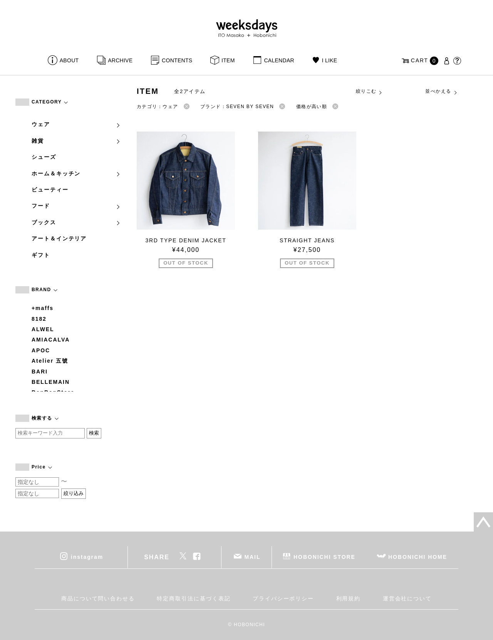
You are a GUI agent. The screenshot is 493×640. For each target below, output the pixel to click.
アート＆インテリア (59, 238)
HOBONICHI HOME (417, 557)
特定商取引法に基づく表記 (193, 598)
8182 (39, 319)
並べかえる (441, 91)
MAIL (253, 557)
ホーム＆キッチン (76, 173)
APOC (41, 350)
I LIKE (329, 60)
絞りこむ (369, 91)
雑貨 (76, 141)
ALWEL (43, 329)
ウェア (76, 124)
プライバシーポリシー (283, 598)
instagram (87, 557)
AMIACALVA (51, 340)
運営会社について (407, 598)
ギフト (41, 255)
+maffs (43, 308)
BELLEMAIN (51, 382)
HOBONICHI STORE (324, 557)
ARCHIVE (120, 60)
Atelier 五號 (50, 361)
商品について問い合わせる (98, 598)
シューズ (44, 157)
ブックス (76, 222)
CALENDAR (279, 60)
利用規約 (348, 598)
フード (76, 206)
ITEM (228, 60)
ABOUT (69, 60)
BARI (40, 371)
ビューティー (50, 190)
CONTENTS (177, 60)
